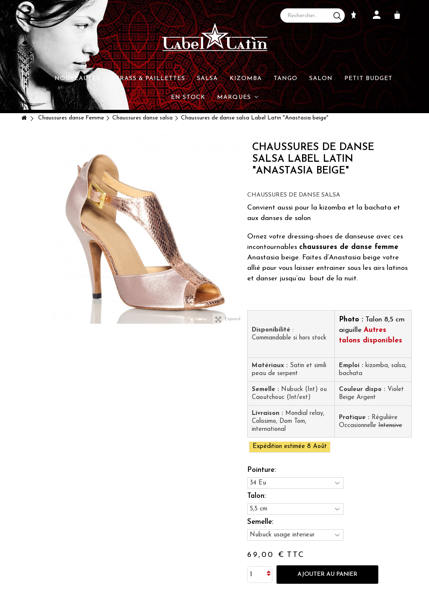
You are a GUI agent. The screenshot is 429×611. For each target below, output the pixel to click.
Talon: (257, 496)
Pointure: (262, 470)
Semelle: (261, 522)
